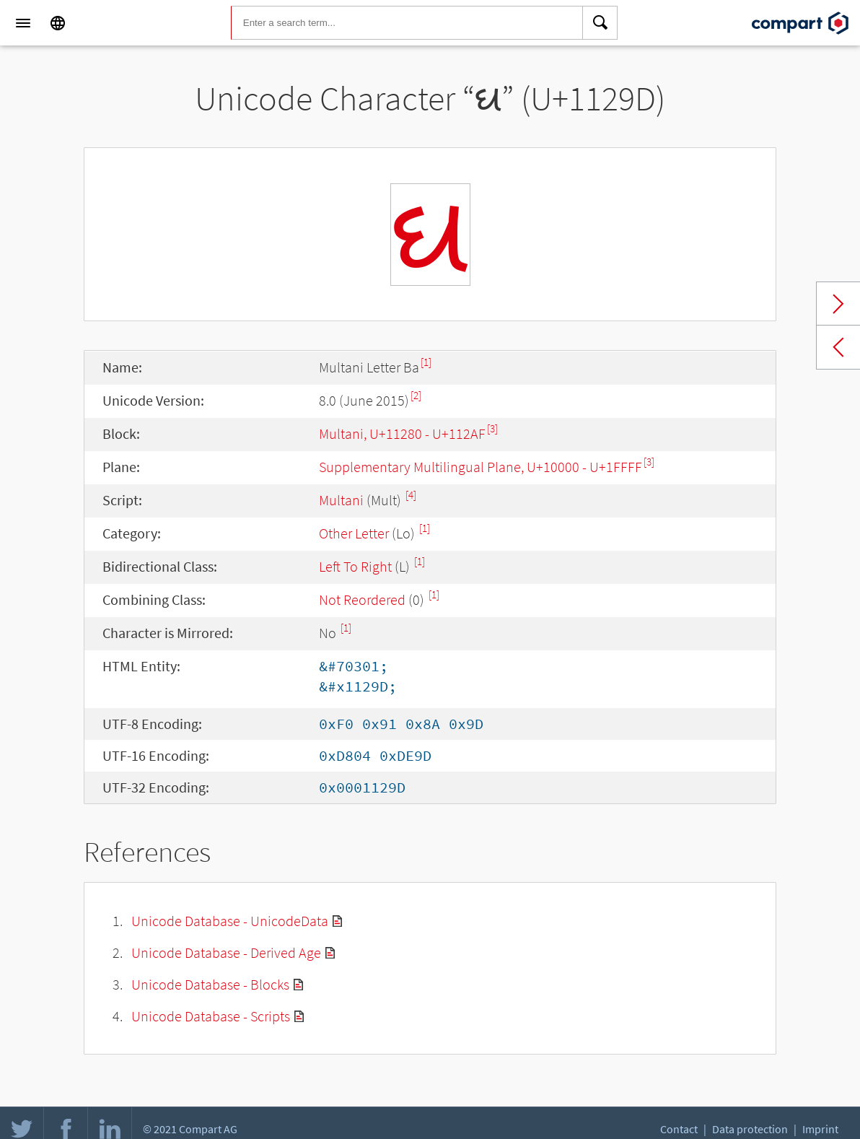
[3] (492, 428)
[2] (416, 395)
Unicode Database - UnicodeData (229, 921)
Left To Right (355, 566)
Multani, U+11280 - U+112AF (402, 433)
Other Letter (354, 533)
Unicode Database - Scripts (210, 1016)
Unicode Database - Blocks (210, 984)
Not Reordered (362, 599)
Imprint (820, 1129)
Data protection (750, 1129)
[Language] (57, 23)
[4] (410, 495)
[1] (426, 362)
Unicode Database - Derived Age (226, 952)
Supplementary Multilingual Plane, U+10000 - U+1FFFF (480, 467)
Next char (838, 304)
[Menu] (23, 23)
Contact (679, 1129)
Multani (341, 500)
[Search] (600, 23)
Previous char (838, 347)
